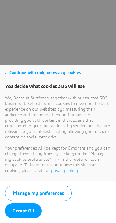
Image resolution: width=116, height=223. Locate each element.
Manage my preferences (38, 193)
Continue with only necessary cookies (45, 73)
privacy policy (64, 170)
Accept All (23, 210)
